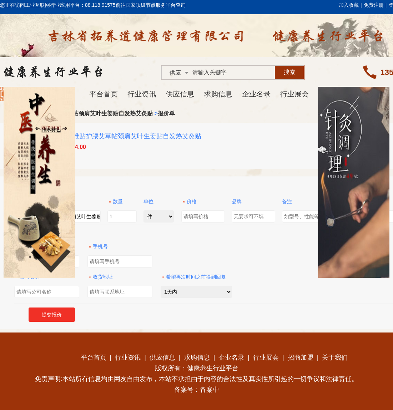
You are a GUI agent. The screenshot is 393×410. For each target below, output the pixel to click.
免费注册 (374, 5)
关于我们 (335, 357)
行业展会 (294, 94)
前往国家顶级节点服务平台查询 (151, 5)
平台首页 (103, 94)
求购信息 (218, 94)
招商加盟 (300, 357)
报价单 (166, 113)
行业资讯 (141, 94)
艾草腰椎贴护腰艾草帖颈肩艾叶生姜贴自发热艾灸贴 (87, 113)
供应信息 (180, 94)
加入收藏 (349, 5)
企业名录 (256, 94)
